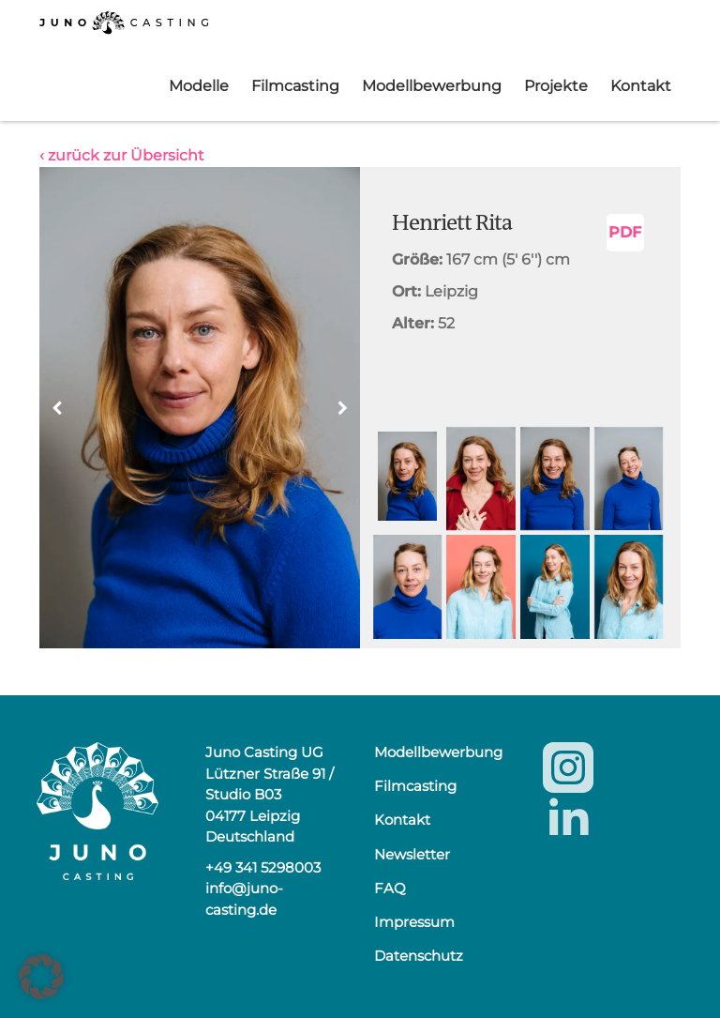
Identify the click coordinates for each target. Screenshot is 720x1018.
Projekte (556, 86)
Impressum (414, 922)
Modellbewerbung (432, 86)
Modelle (199, 86)
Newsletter (412, 854)
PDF (624, 232)
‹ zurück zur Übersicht (121, 155)
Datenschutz (418, 956)
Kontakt (640, 86)
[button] (342, 408)
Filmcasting (295, 86)
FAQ (390, 888)
